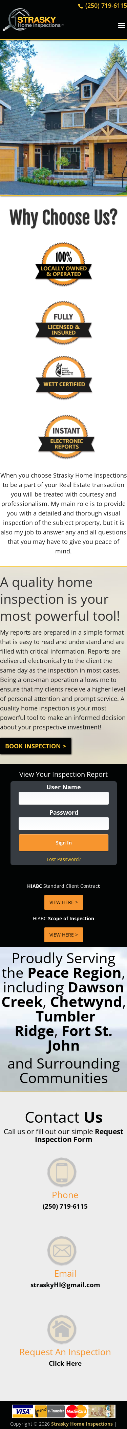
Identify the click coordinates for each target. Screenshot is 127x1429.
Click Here (65, 1363)
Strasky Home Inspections (82, 1424)
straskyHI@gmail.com (65, 1284)
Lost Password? (64, 859)
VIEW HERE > (63, 902)
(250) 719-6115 (105, 5)
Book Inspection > (35, 746)
